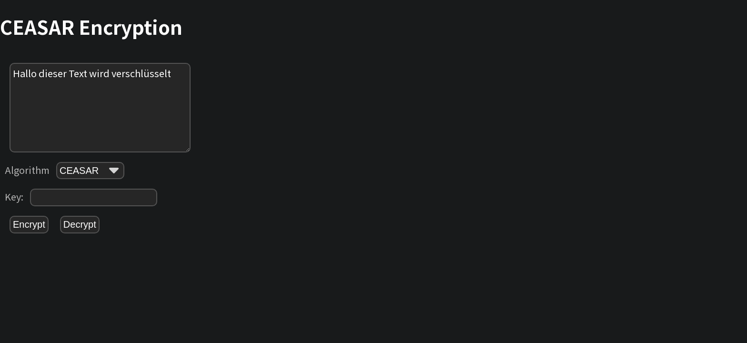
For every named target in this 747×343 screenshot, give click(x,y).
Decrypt (79, 224)
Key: (81, 197)
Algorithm (64, 170)
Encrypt (29, 224)
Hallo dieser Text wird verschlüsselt (100, 107)
